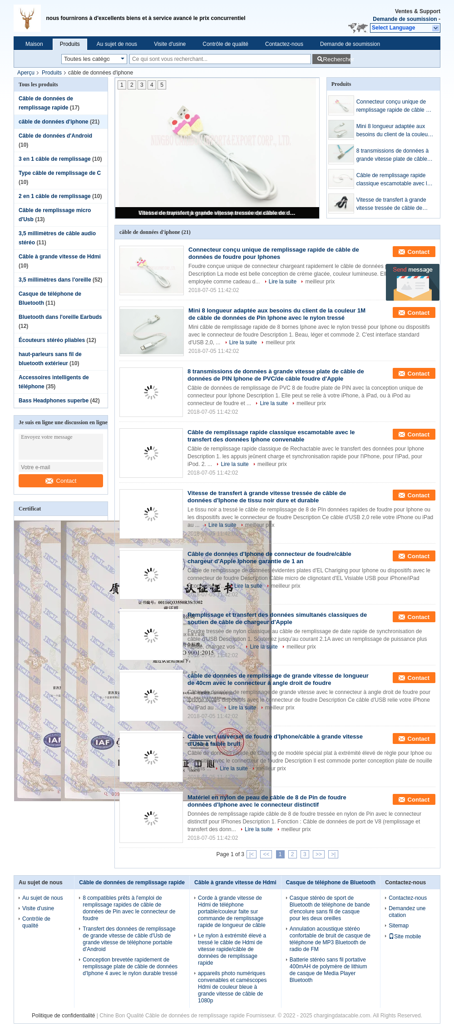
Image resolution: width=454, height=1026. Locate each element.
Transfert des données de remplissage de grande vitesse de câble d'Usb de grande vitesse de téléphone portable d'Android (129, 939)
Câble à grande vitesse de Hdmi (60, 256)
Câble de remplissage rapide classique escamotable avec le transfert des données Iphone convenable (393, 180)
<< (266, 854)
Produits (70, 44)
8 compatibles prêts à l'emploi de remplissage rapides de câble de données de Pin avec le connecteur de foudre (129, 908)
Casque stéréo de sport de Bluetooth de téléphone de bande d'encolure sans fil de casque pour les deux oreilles (330, 908)
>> (319, 854)
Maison (34, 44)
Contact (61, 480)
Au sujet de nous (117, 44)
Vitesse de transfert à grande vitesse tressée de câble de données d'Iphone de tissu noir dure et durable (217, 213)
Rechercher (336, 59)
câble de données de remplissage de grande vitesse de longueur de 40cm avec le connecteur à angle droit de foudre (278, 679)
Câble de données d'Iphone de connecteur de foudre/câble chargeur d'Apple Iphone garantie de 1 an (269, 557)
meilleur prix (320, 281)
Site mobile (405, 936)
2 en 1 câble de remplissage (55, 196)
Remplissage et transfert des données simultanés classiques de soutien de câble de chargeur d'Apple (277, 618)
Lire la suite (282, 281)
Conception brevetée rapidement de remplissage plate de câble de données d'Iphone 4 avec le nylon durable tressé (130, 966)
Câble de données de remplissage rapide (132, 882)
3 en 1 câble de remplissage (55, 159)
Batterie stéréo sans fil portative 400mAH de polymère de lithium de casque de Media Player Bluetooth (328, 970)
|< (251, 854)
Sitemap (399, 925)
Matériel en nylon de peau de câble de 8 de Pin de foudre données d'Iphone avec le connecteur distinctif (267, 801)
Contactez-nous (284, 44)
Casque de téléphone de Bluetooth (330, 882)
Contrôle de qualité (225, 44)
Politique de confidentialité (63, 1015)
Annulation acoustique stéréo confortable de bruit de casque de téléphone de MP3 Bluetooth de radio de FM (330, 939)
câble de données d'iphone (54, 122)
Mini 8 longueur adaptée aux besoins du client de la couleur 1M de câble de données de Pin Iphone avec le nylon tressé (394, 131)
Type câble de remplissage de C (60, 173)
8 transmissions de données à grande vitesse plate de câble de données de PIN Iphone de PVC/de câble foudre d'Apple (392, 155)
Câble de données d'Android (55, 136)
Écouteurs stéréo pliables (52, 340)
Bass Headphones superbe (54, 400)
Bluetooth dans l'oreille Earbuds (60, 317)
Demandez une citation (407, 911)
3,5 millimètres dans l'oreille (55, 280)
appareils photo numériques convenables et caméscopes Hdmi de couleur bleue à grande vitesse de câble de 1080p (232, 987)
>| (333, 854)
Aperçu (26, 72)
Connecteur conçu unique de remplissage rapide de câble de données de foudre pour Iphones (394, 106)
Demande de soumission (405, 19)
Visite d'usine (170, 44)
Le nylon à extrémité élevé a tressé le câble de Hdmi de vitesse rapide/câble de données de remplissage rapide (232, 949)
